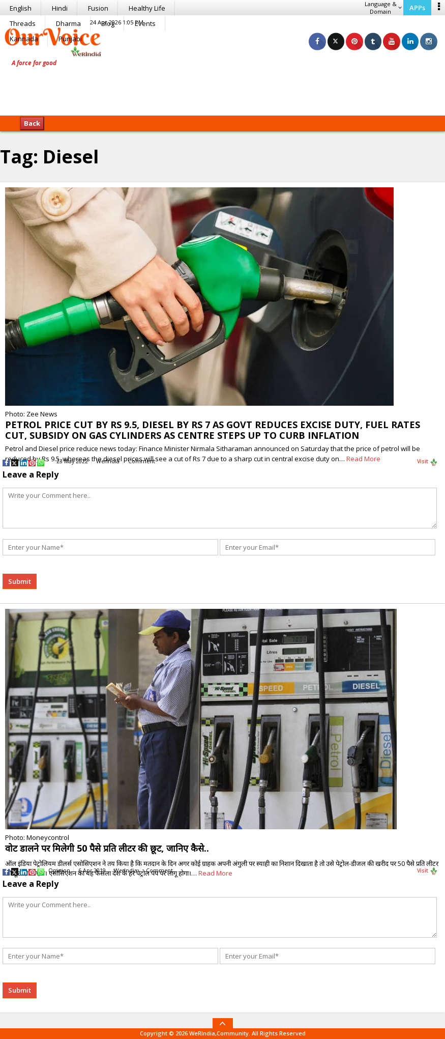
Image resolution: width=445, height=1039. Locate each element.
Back (32, 123)
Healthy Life (147, 8)
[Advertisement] (223, 84)
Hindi (60, 8)
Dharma (68, 23)
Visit (427, 462)
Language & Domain (383, 7)
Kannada (24, 38)
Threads (23, 23)
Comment (141, 461)
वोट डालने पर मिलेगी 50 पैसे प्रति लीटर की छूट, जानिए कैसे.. (107, 848)
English (21, 8)
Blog (107, 23)
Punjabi (70, 38)
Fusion (98, 8)
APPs (417, 7)
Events (145, 23)
